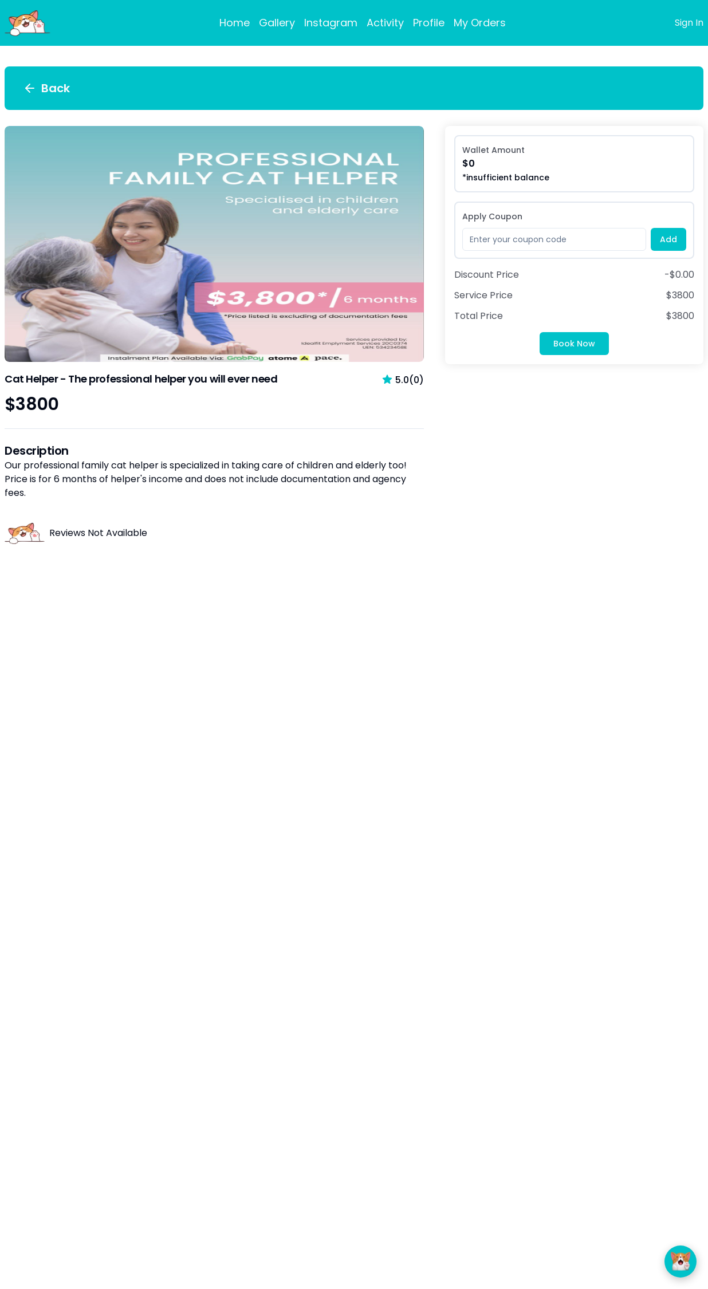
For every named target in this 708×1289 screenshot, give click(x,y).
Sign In (689, 22)
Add (668, 239)
